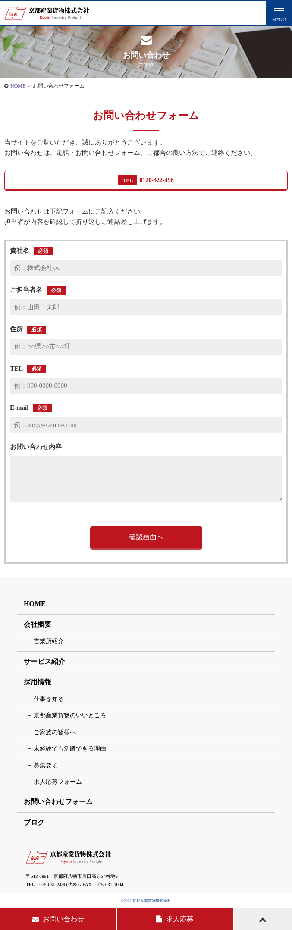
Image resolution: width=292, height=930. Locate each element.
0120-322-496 (145, 180)
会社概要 (37, 624)
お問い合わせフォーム (58, 801)
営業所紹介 (49, 641)
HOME (17, 86)
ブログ (34, 822)
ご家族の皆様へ (55, 732)
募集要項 (46, 765)
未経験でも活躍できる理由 (70, 748)
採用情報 (37, 681)
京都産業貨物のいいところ (70, 715)
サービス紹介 (44, 661)
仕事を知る (49, 699)
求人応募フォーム (58, 782)
